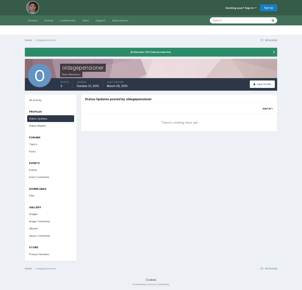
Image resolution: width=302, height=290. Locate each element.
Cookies (151, 279)
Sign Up (268, 7)
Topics (33, 144)
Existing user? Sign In (241, 7)
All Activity (35, 100)
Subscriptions (120, 20)
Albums (33, 228)
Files (31, 195)
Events (33, 169)
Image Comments (39, 221)
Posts (32, 151)
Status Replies (37, 125)
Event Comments (39, 177)
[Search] (227, 20)
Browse (32, 20)
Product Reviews (39, 254)
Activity (48, 20)
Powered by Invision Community (151, 284)
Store (85, 20)
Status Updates (38, 118)
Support (100, 20)
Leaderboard (68, 20)
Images (33, 214)
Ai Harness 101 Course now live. (151, 51)
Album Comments (39, 235)
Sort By (268, 109)
